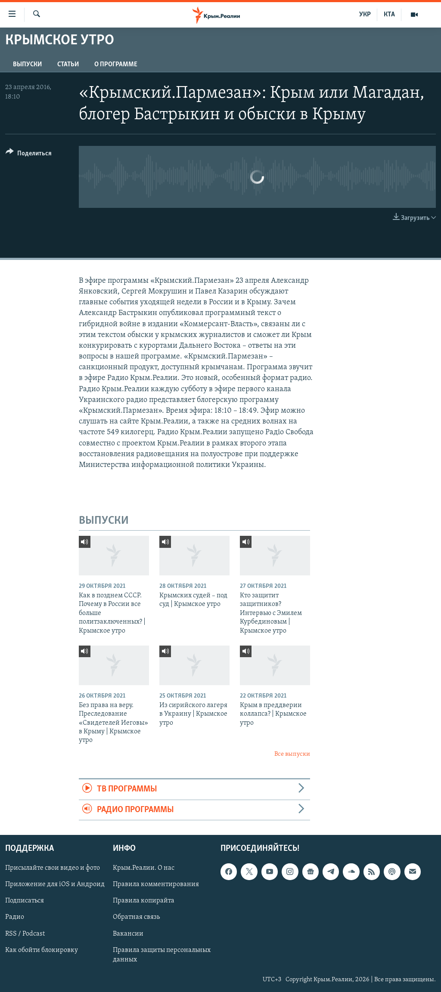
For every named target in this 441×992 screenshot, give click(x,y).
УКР (365, 14)
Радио (14, 917)
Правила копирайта (143, 900)
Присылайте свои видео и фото (52, 868)
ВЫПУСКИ (27, 64)
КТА (389, 14)
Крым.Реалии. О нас (143, 868)
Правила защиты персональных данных (162, 955)
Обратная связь (136, 917)
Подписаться (24, 900)
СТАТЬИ (68, 64)
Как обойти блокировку (41, 950)
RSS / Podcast (25, 933)
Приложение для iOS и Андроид (55, 884)
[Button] (29, 155)
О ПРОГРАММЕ (115, 64)
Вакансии (128, 933)
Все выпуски (292, 754)
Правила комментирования (156, 884)
